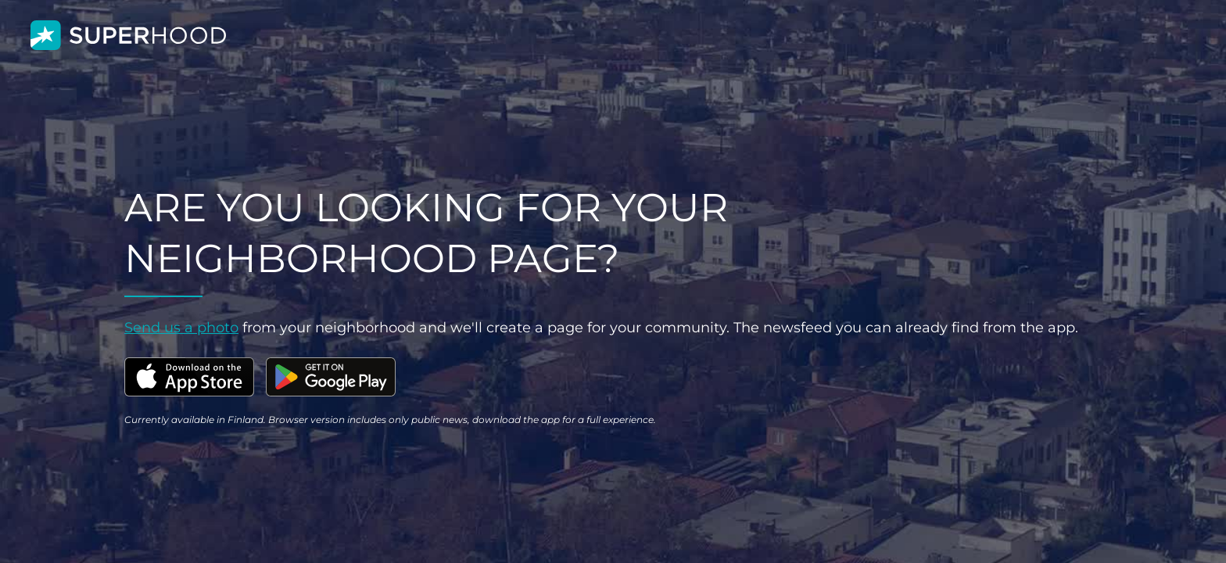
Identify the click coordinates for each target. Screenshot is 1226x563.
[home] (128, 35)
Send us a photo (181, 327)
